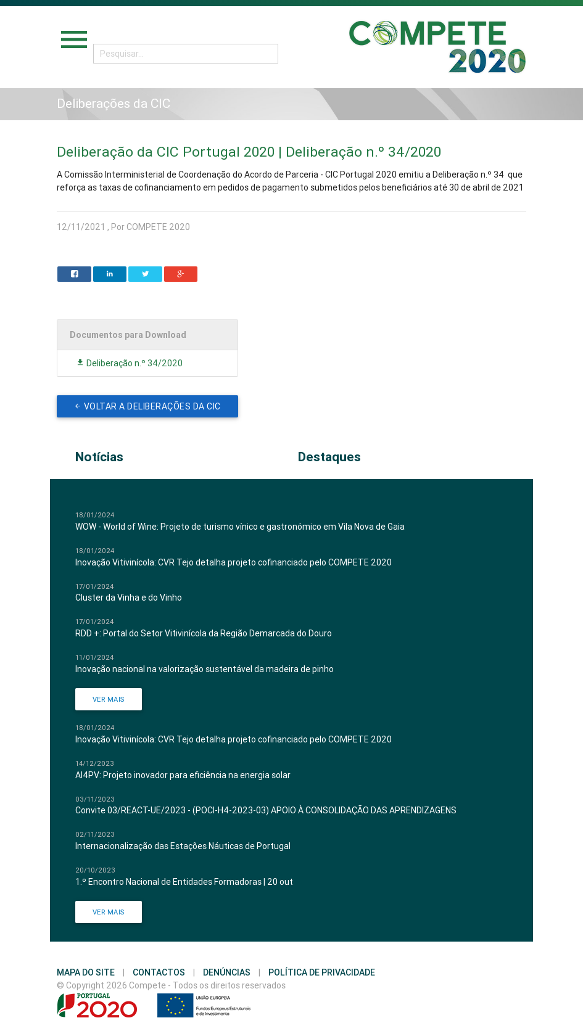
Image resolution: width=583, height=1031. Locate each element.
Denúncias (226, 972)
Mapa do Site (86, 972)
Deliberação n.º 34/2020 (129, 363)
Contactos (159, 972)
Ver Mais (109, 699)
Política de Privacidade (321, 972)
